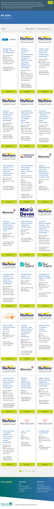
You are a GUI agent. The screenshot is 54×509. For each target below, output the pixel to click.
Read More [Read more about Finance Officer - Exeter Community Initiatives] (9, 359)
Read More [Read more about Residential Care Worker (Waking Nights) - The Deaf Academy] (45, 306)
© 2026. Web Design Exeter (21, 506)
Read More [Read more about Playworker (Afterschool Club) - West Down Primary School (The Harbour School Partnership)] (45, 146)
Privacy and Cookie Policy (25, 489)
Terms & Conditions (24, 487)
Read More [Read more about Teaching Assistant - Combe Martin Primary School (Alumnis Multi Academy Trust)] (9, 255)
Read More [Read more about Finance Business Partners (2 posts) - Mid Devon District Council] (27, 255)
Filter (4, 29)
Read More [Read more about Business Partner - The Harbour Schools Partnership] (45, 359)
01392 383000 (40, 486)
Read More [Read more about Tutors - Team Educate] (27, 465)
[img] (37, 472)
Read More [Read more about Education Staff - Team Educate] (45, 465)
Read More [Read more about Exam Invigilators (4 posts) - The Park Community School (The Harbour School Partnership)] (9, 202)
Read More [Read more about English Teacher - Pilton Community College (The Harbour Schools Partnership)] (45, 412)
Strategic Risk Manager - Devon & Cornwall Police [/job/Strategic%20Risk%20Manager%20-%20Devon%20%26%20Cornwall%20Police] (8, 51)
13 (34, 472)
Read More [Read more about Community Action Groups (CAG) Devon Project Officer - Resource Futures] (27, 202)
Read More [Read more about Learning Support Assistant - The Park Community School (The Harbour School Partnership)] (9, 306)
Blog (20, 486)
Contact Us (22, 493)
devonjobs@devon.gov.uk (43, 487)
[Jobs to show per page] (51, 29)
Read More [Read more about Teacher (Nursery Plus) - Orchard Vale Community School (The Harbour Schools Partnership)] (9, 412)
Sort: (27, 29)
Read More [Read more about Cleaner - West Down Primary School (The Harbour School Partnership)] (45, 91)
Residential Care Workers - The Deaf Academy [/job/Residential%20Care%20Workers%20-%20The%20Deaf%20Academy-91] (26, 276)
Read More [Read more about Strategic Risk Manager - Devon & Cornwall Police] (9, 91)
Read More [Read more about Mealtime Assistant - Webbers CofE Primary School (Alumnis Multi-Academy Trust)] (27, 412)
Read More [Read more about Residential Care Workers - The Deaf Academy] (27, 306)
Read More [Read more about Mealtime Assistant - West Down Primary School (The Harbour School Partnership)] (9, 146)
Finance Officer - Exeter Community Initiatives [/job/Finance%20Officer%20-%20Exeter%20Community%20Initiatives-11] (9, 328)
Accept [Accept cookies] (50, 2)
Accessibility (22, 491)
